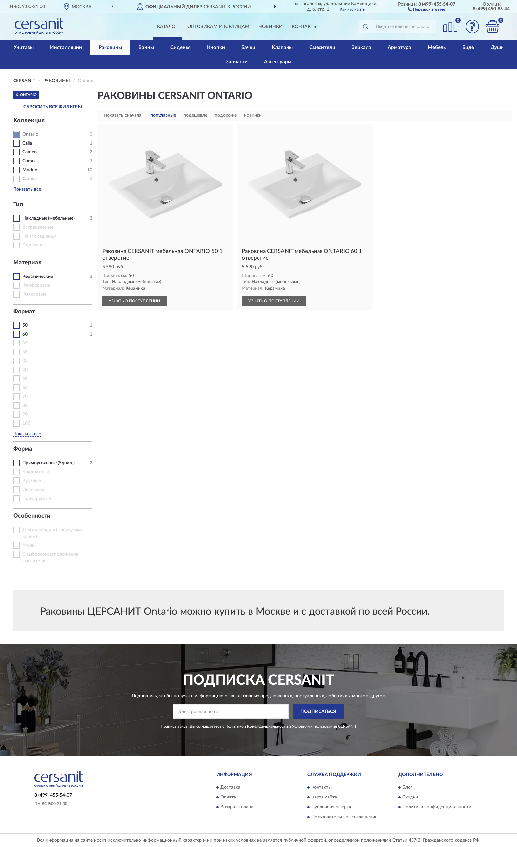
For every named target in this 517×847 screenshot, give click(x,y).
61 (25, 378)
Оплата (228, 797)
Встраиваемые (37, 227)
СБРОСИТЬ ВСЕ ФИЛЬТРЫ (52, 107)
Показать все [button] (27, 189)
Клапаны (282, 47)
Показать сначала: (123, 115)
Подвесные (34, 245)
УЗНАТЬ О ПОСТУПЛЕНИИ (134, 301)
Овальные (33, 489)
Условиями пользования (314, 726)
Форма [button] (22, 449)
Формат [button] (24, 312)
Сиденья (180, 47)
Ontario (30, 134)
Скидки (410, 797)
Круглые (31, 480)
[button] (426, 9)
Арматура (399, 47)
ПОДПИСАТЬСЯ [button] (318, 711)
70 (25, 396)
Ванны (146, 47)
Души (497, 47)
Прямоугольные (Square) (48, 463)
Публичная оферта (331, 807)
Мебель (437, 47)
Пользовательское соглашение (344, 817)
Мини (28, 545)
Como (28, 161)
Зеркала (361, 47)
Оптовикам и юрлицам (218, 26)
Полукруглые (36, 498)
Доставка (230, 787)
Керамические (37, 276)
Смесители (322, 47)
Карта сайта (324, 797)
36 (25, 352)
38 (25, 361)
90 (25, 414)
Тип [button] (18, 205)
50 (25, 325)
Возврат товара (236, 807)
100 (26, 423)
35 (25, 343)
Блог (407, 787)
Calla (27, 143)
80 (25, 405)
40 (25, 370)
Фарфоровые (36, 285)
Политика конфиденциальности (436, 807)
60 (25, 334)
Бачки (248, 47)
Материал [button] (27, 263)
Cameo (29, 152)
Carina (29, 179)
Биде (468, 47)
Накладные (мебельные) (48, 218)
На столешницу (39, 236)
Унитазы (24, 47)
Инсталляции (66, 47)
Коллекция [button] (29, 121)
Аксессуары (277, 61)
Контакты (305, 26)
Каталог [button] (167, 26)
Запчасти (237, 61)
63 (25, 387)
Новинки (270, 26)
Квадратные (35, 472)
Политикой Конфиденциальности (256, 726)
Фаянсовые (34, 294)
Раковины (110, 47)
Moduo (29, 170)
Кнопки (216, 47)
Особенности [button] (32, 516)
